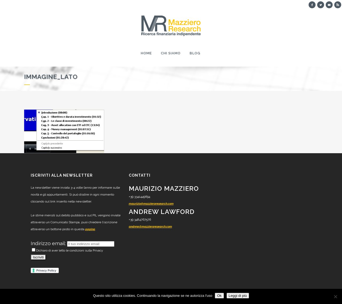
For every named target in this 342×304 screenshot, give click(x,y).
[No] (335, 296)
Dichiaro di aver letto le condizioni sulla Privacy (67, 250)
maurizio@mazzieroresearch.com (151, 203)
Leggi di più (238, 296)
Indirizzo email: (49, 243)
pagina (90, 229)
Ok (219, 296)
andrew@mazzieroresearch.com (150, 226)
